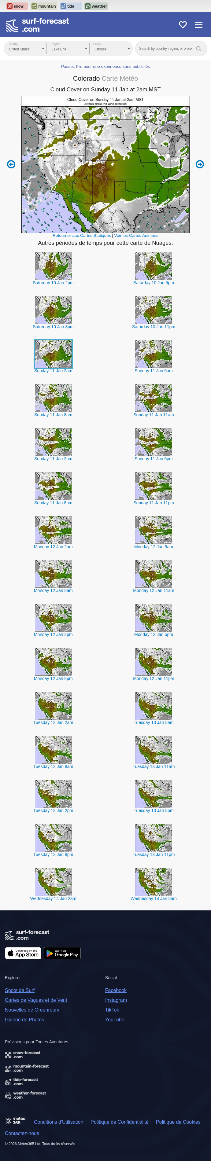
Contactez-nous (22, 1133)
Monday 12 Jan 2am (53, 546)
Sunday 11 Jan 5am (154, 370)
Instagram (116, 1000)
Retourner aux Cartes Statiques (82, 235)
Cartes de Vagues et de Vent (36, 1000)
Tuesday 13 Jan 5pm (153, 810)
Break (97, 44)
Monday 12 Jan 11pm (153, 678)
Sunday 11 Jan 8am (53, 414)
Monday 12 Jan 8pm (53, 678)
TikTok (112, 1009)
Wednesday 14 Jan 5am (154, 898)
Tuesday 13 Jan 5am (153, 722)
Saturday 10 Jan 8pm (53, 326)
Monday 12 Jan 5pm (153, 634)
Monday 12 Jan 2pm (53, 634)
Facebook (116, 990)
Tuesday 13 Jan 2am (53, 722)
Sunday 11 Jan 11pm (153, 502)
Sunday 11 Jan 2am (53, 370)
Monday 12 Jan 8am (53, 590)
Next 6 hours (200, 164)
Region (55, 44)
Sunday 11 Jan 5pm (154, 458)
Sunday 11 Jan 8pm (53, 502)
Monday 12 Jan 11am (153, 590)
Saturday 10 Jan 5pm (153, 282)
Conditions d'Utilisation (58, 1122)
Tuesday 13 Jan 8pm (53, 854)
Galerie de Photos (24, 1019)
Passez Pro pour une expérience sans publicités (105, 66)
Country (13, 44)
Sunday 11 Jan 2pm (53, 458)
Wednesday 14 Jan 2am (53, 898)
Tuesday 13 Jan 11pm (153, 854)
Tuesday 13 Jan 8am (53, 766)
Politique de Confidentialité (119, 1122)
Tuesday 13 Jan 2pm (53, 810)
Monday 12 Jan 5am (153, 546)
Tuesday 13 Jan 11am (153, 766)
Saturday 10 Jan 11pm (153, 326)
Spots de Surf (20, 990)
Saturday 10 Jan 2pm (53, 282)
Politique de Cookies (178, 1122)
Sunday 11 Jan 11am (153, 414)
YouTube (114, 1019)
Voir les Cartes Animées (136, 235)
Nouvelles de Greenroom (32, 1009)
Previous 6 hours (11, 164)
